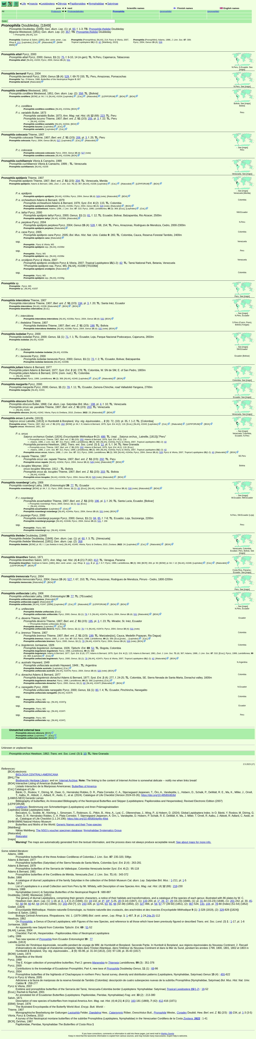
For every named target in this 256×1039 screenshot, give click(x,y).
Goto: (58, 21)
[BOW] (34, 96)
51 (92, 648)
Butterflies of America (84, 786)
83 (79, 488)
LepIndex (26, 42)
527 (58, 140)
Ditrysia (62, 3)
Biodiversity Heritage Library (32, 780)
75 (62, 57)
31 (201, 901)
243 (65, 904)
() (166, 11)
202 (62, 424)
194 (80, 303)
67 (160, 904)
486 (103, 436)
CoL (35, 42)
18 (203, 989)
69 (152, 968)
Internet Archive (68, 780)
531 (68, 60)
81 (88, 215)
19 (90, 901)
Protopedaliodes (76, 11)
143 (202, 904)
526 (160, 42)
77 (72, 485)
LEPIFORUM (108, 96)
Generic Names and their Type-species (79, 824)
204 (77, 180)
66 (114, 904)
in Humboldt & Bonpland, (75, 421)
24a (149, 915)
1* (158, 901)
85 (99, 518)
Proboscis (56, 11)
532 (102, 319)
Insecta (33, 3)
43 (165, 442)
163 (133, 1000)
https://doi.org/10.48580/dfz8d (158, 795)
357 (68, 32)
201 (232, 901)
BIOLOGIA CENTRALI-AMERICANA (37, 774)
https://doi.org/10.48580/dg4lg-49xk (87, 818)
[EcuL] (122, 208)
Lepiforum (21, 807)
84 (94, 518)
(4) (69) (81, 115)
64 (37, 904)
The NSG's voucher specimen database (59, 830)
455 (223, 974)
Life (24, 3)
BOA (122, 96)
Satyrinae (112, 3)
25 (153, 915)
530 (130, 488)
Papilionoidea (77, 3)
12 (102, 444)
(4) (151, 42)
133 (145, 901)
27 (167, 901)
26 (162, 901)
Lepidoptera (48, 3)
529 (67, 76)
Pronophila (118, 11)
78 (68, 387)
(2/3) (74, 118)
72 (92, 359)
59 (155, 904)
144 (208, 904)
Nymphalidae (96, 3)
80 (84, 683)
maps (242, 69)
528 (92, 225)
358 (81, 93)
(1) (52, 57)
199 (91, 635)
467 (191, 904)
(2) (89, 203)
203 (89, 407)
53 (97, 904)
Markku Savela (167, 1033)
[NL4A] (29, 34)
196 (97, 501)
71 (66, 337)
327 (142, 904)
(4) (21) (67, 560)
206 (78, 137)
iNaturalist (47, 42)
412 (96, 560)
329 (222, 909)
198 (92, 325)
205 (90, 118)
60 (73, 29)
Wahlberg (107, 42)
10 (97, 563)
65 (110, 904)
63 (106, 904)
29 (171, 901)
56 (21, 904)
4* (103, 901)
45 (250, 901)
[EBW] (50, 604)
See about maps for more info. (193, 842)
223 (102, 115)
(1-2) (84, 42)
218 (175, 886)
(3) (104, 208)
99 (230, 1012)
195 (90, 621)
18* (108, 901)
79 (86, 614)
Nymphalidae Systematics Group (103, 830)
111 (18, 42)
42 (100, 42)
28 (119, 901)
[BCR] (144, 563)
